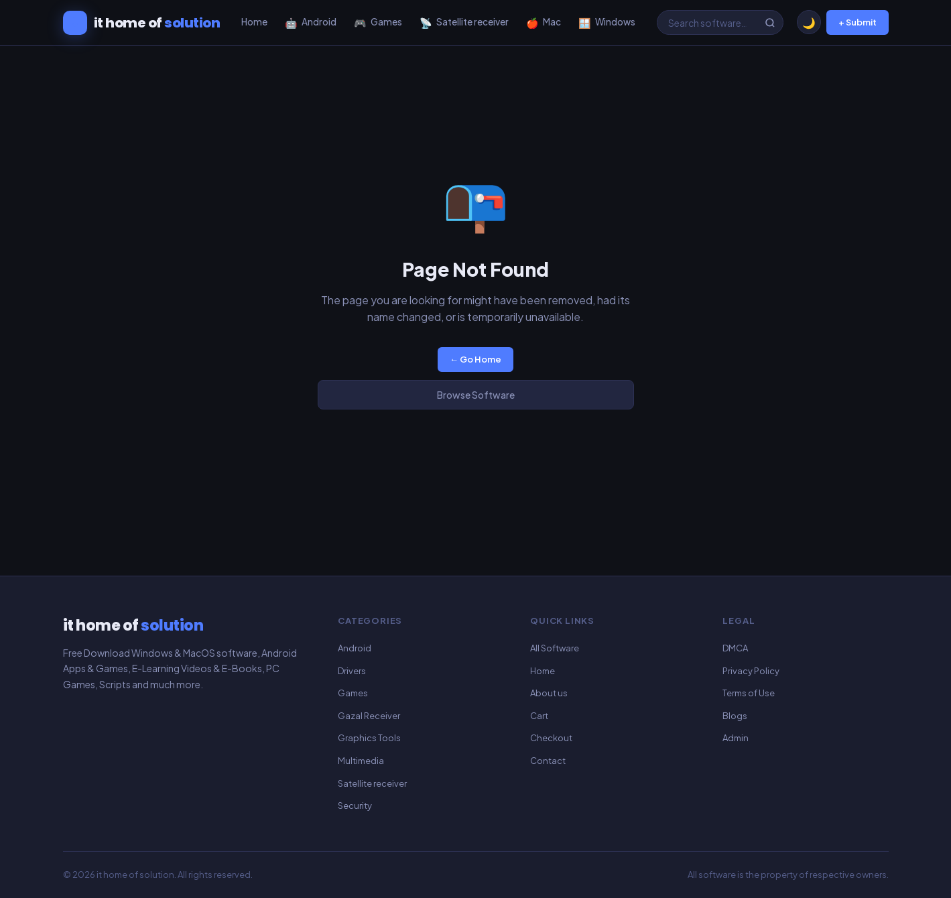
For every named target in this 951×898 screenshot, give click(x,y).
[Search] (770, 22)
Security (355, 805)
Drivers (352, 670)
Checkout (551, 737)
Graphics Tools (369, 737)
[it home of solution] (141, 23)
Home (542, 670)
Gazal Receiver (369, 715)
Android (354, 648)
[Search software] (720, 23)
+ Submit (857, 22)
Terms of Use (748, 693)
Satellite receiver (372, 783)
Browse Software (476, 395)
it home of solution (135, 874)
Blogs (734, 715)
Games (353, 693)
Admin (735, 737)
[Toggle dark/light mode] (809, 22)
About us (549, 693)
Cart (539, 715)
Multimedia (361, 760)
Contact (548, 760)
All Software (554, 648)
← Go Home (475, 359)
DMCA (735, 648)
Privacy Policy (750, 670)
